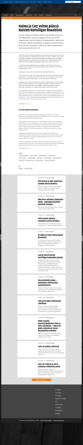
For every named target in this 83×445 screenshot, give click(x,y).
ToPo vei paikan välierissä (48, 346)
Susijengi (6, 2)
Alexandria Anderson (24, 155)
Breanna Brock (33, 155)
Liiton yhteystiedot (46, 420)
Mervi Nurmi (22, 160)
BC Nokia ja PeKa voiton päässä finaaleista (50, 236)
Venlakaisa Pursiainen (50, 160)
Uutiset (41, 15)
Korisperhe (29, 15)
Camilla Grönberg (43, 155)
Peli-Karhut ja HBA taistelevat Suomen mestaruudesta (50, 182)
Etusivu (6, 15)
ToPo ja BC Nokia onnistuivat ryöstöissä (49, 302)
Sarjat (11, 15)
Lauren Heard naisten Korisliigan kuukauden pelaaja (50, 256)
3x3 (28, 2)
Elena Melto (39, 158)
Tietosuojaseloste (58, 420)
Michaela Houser (30, 160)
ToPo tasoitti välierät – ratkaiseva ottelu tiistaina (48, 220)
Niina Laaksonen (39, 160)
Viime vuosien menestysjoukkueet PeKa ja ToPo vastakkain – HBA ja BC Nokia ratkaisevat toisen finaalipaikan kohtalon (49, 325)
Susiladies (11, 2)
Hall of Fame (33, 2)
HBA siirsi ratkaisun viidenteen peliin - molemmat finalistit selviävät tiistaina (50, 202)
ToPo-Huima (28, 103)
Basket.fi (5, 18)
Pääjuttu (21, 168)
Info (36, 15)
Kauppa (49, 2)
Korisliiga (16, 2)
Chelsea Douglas (32, 158)
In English (39, 2)
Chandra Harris (51, 155)
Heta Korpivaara (47, 158)
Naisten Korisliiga (23, 2)
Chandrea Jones (22, 158)
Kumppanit (49, 15)
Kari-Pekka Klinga (57, 158)
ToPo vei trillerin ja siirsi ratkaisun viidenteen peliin (49, 365)
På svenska (44, 2)
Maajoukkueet (20, 15)
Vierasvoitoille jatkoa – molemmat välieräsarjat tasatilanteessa (48, 283)
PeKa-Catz (27, 148)
